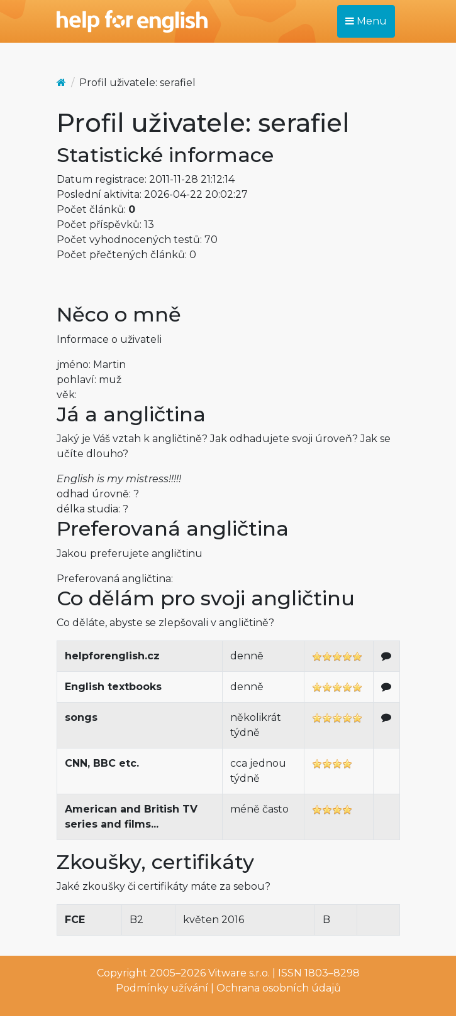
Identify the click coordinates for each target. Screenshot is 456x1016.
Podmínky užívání (162, 988)
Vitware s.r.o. (239, 973)
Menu (366, 21)
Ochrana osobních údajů (278, 988)
